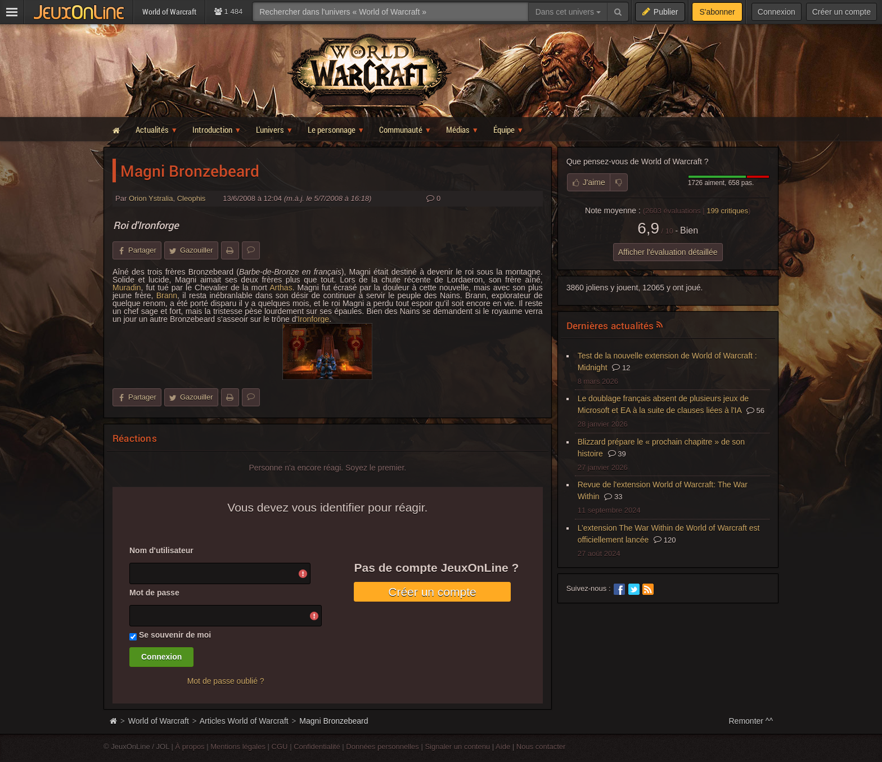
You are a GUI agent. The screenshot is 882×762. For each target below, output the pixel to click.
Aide (503, 746)
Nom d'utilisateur (161, 550)
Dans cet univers (568, 11)
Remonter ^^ (751, 720)
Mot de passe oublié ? (225, 680)
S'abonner (717, 11)
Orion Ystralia (151, 198)
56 (755, 410)
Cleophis (191, 198)
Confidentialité (317, 746)
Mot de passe (154, 592)
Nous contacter (541, 746)
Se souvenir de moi (175, 634)
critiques (727, 211)
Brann (166, 295)
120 (665, 540)
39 (617, 454)
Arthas (280, 287)
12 (621, 368)
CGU (280, 746)
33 (613, 496)
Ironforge (313, 319)
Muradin (126, 287)
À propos (190, 746)
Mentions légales (238, 746)
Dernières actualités (610, 325)
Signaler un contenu (457, 746)
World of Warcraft (158, 720)
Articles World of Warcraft (244, 720)
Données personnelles (382, 746)
